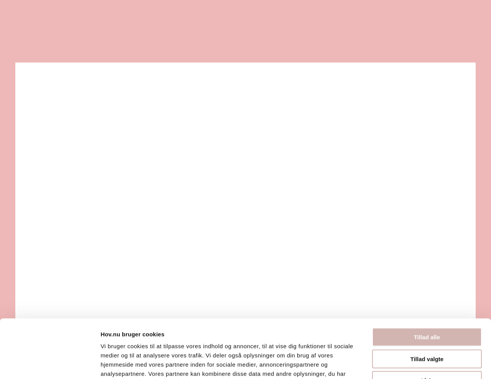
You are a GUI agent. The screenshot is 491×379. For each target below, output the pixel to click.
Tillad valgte (426, 308)
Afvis (427, 330)
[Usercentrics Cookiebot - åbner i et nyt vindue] (49, 364)
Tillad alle (427, 286)
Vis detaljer (398, 364)
